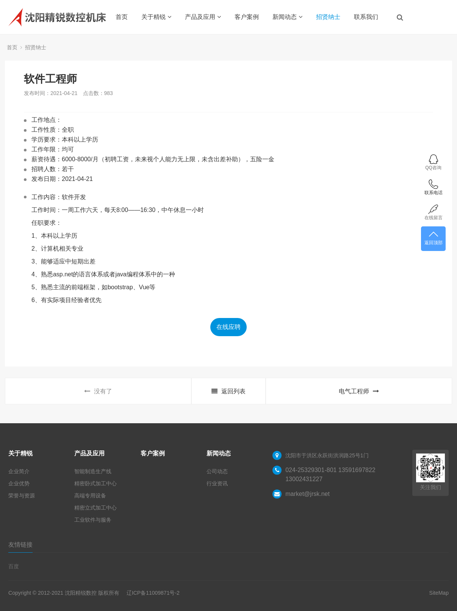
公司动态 (217, 471)
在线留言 (433, 212)
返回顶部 (433, 237)
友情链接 (20, 544)
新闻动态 (287, 17)
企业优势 (19, 483)
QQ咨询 (433, 162)
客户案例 (247, 17)
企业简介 (19, 471)
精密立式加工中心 (95, 508)
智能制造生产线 (92, 471)
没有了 (98, 391)
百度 (13, 566)
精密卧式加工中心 (95, 483)
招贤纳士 (328, 17)
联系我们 (366, 17)
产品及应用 (203, 17)
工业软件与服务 (92, 520)
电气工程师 (359, 391)
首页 (122, 17)
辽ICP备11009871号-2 (153, 593)
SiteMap (439, 593)
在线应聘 (228, 327)
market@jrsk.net (307, 494)
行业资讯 (217, 483)
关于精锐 (156, 17)
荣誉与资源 (21, 496)
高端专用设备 (90, 496)
